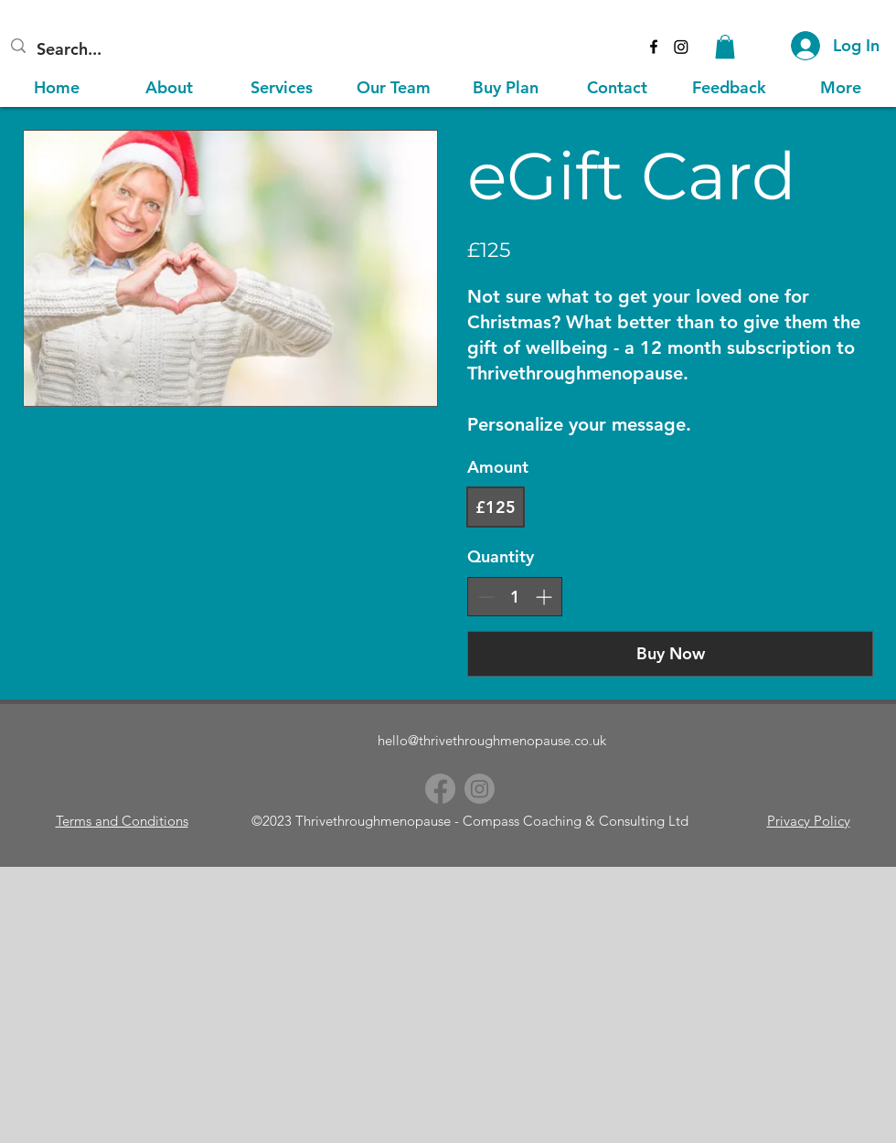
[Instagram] (681, 46)
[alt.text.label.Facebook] (654, 46)
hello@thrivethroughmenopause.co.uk (492, 740)
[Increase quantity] (543, 596)
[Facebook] (440, 789)
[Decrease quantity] (486, 596)
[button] (725, 47)
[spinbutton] (514, 596)
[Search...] (138, 49)
